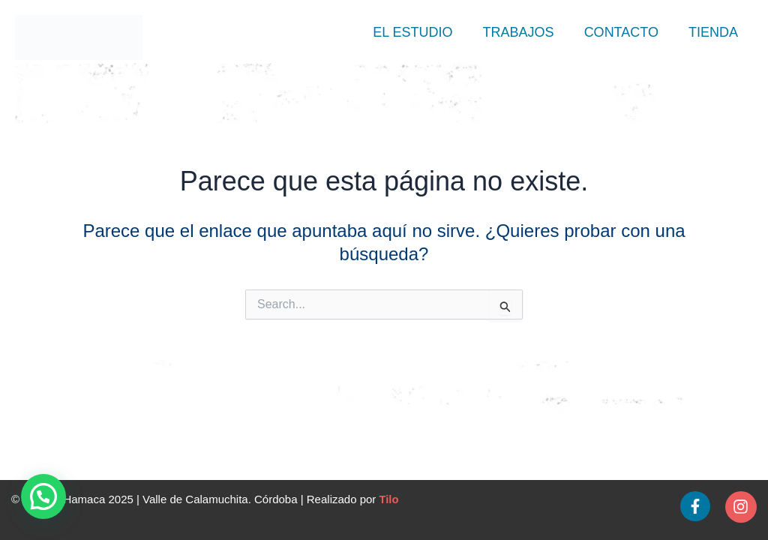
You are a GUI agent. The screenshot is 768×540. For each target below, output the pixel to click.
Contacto (621, 32)
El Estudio (412, 32)
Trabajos (518, 32)
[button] (43, 496)
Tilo (389, 500)
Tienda (713, 32)
